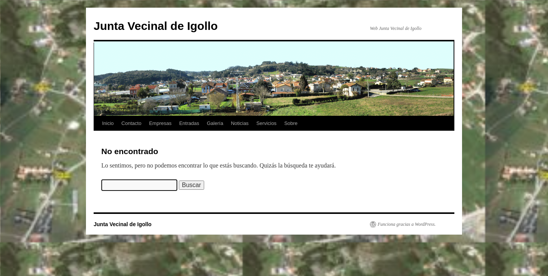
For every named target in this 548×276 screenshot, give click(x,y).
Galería (215, 123)
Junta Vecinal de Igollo (156, 26)
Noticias (240, 123)
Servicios (266, 123)
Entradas (189, 123)
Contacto (131, 123)
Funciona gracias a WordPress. (407, 224)
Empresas (160, 123)
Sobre (291, 123)
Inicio (108, 123)
